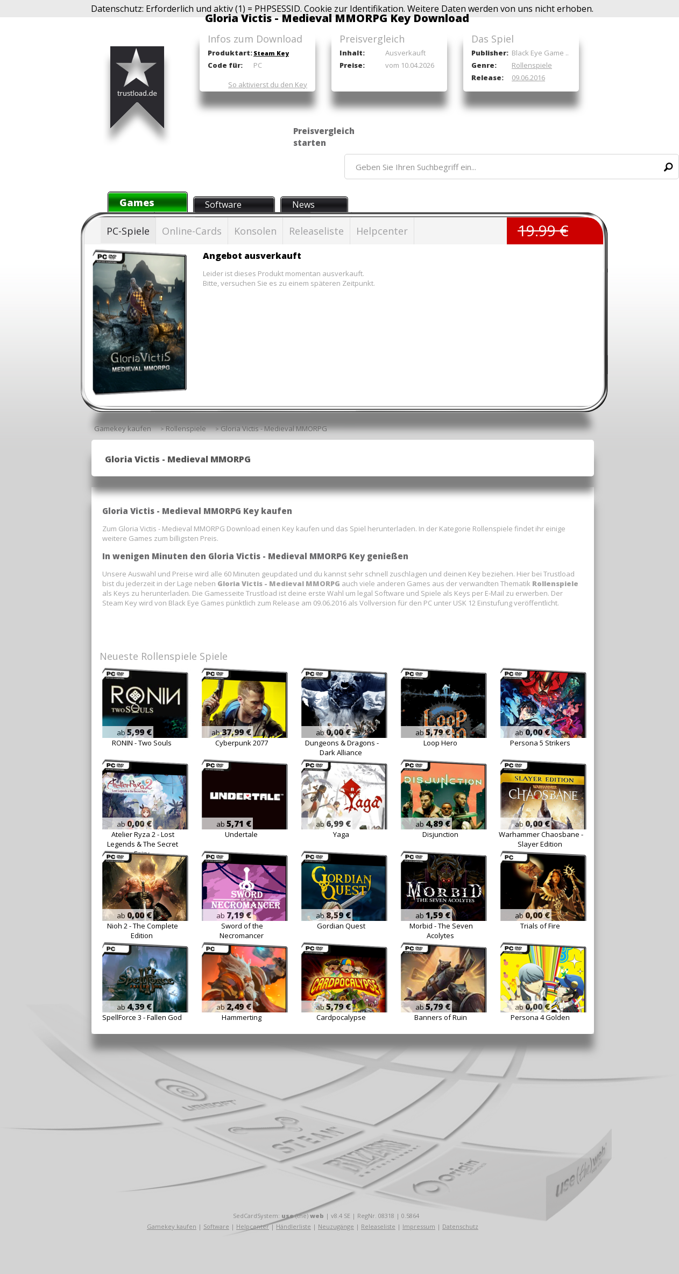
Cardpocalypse (341, 1017)
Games (136, 202)
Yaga (341, 834)
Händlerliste (293, 1226)
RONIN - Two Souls (142, 743)
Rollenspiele (532, 65)
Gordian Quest (341, 926)
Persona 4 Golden (540, 1017)
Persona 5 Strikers (540, 743)
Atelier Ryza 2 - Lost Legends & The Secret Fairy (142, 843)
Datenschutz (460, 1226)
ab (134, 732)
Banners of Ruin (440, 1017)
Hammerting (241, 1017)
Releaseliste (316, 230)
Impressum (418, 1226)
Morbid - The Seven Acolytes (441, 930)
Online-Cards (192, 230)
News (303, 204)
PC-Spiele (128, 230)
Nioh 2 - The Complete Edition (142, 930)
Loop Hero (440, 743)
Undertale (241, 834)
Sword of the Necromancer (242, 930)
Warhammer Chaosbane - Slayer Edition (541, 839)
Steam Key (271, 53)
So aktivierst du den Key (267, 84)
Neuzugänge (336, 1226)
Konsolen (255, 230)
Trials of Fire (540, 926)
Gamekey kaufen (171, 1226)
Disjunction (440, 834)
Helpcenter (382, 230)
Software (223, 204)
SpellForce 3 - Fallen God (142, 1017)
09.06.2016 (528, 77)
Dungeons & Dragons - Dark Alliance (342, 747)
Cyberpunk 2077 (241, 743)
